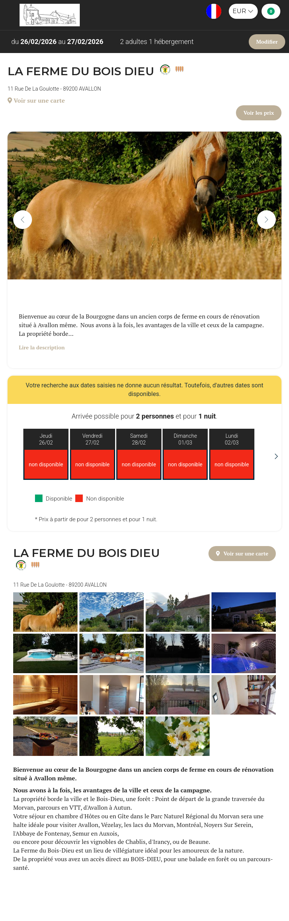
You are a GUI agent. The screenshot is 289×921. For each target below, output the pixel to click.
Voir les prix (258, 112)
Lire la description (42, 347)
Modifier (267, 41)
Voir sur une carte (36, 100)
